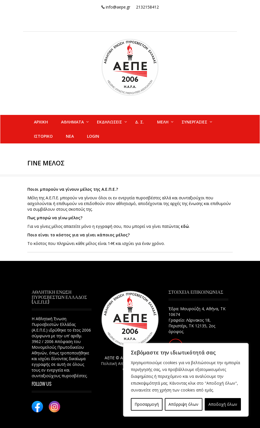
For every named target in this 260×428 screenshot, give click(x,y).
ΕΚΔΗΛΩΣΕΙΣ (109, 122)
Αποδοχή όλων (222, 404)
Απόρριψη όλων (183, 404)
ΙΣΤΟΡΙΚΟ (43, 136)
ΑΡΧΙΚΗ (41, 122)
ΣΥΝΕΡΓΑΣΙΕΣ (194, 122)
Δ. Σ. (139, 122)
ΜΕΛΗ (162, 122)
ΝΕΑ (70, 136)
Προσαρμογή (147, 404)
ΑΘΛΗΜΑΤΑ (72, 122)
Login (93, 136)
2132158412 (147, 7)
